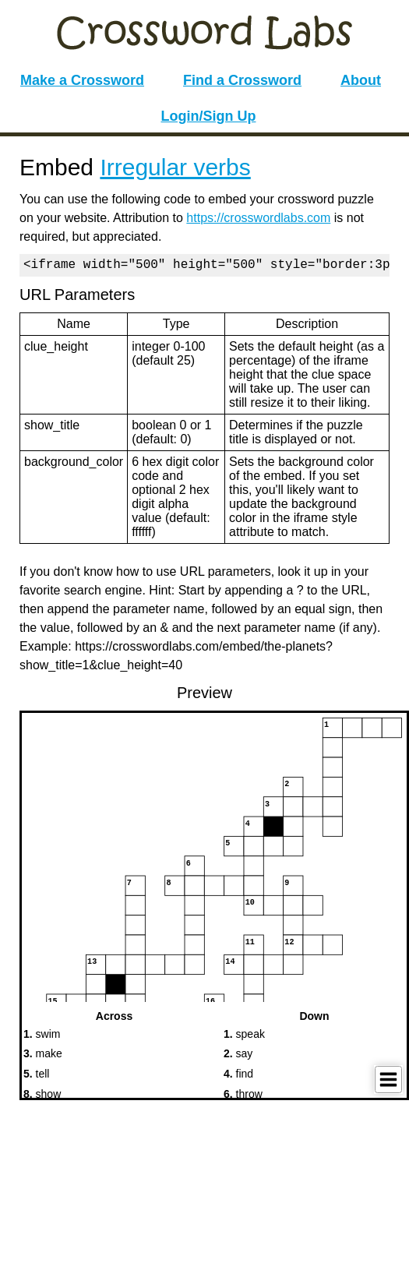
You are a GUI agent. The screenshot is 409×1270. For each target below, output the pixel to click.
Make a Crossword (82, 80)
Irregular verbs (175, 167)
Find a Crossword (242, 80)
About (360, 80)
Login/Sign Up (208, 116)
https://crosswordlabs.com (258, 217)
